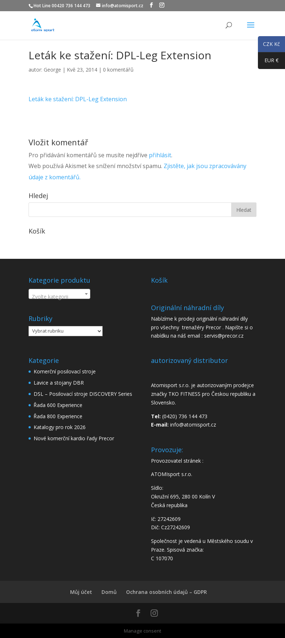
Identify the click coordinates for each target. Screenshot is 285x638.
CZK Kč (269, 45)
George (52, 69)
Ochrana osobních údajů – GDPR (166, 591)
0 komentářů (118, 69)
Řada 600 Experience (58, 405)
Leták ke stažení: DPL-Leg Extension (78, 99)
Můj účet (81, 591)
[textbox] (59, 296)
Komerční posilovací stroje (65, 371)
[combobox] (59, 294)
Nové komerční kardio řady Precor (74, 438)
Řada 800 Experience (58, 416)
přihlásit (160, 155)
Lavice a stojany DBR (59, 382)
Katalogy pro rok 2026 (60, 427)
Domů (109, 591)
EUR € (268, 62)
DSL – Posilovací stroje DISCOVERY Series (83, 393)
